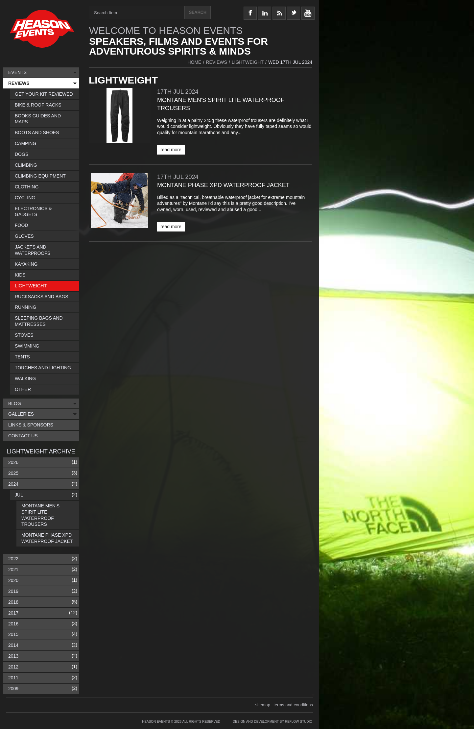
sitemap (263, 704)
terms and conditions (293, 704)
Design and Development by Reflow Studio (272, 721)
